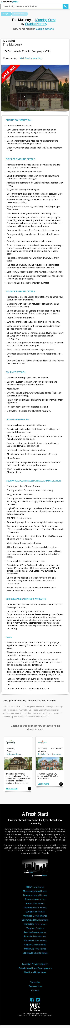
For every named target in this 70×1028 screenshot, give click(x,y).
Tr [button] (29, 789)
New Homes (35, 887)
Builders (35, 928)
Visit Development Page (31, 58)
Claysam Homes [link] (15, 754)
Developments (35, 915)
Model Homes (35, 895)
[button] (65, 6)
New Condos (35, 899)
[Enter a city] (31, 6)
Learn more (11, 788)
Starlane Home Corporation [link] (51, 754)
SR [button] (61, 784)
